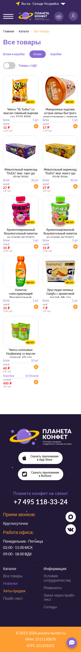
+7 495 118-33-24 (41, 502)
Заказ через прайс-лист (60, 597)
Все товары (12, 576)
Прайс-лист (13, 598)
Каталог (24, 31)
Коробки (55, 54)
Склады (50, 606)
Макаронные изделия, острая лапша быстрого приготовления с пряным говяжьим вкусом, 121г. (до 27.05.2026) (60, 116)
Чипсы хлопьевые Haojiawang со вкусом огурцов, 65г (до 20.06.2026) (20, 355)
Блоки (38, 54)
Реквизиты (53, 587)
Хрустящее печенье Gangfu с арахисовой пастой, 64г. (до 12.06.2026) (60, 295)
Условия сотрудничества (57, 578)
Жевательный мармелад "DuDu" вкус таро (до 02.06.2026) (20, 173)
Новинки (10, 583)
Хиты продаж (14, 591)
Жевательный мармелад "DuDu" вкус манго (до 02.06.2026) (60, 173)
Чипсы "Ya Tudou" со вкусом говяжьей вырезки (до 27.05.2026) (21, 112)
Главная (8, 31)
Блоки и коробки (14, 54)
